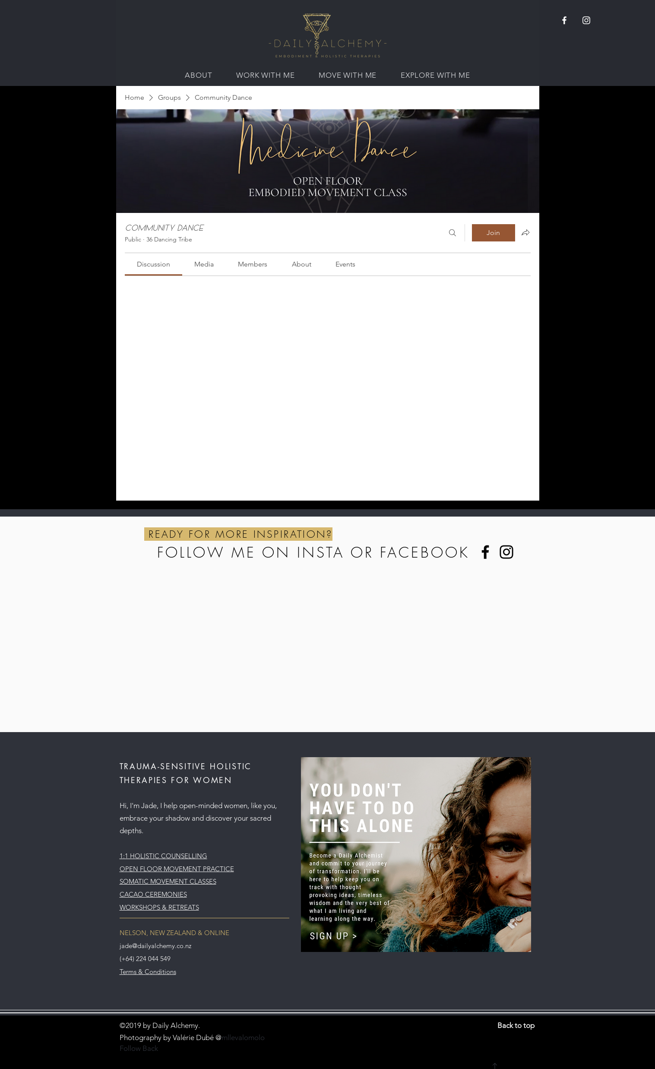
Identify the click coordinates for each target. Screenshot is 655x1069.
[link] (153, 264)
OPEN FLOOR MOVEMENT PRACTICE (177, 869)
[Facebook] (485, 552)
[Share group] (525, 232)
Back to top (516, 1025)
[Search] (452, 232)
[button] (198, 75)
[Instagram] (506, 552)
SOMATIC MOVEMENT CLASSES (168, 881)
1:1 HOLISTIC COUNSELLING (163, 856)
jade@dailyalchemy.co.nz (155, 946)
